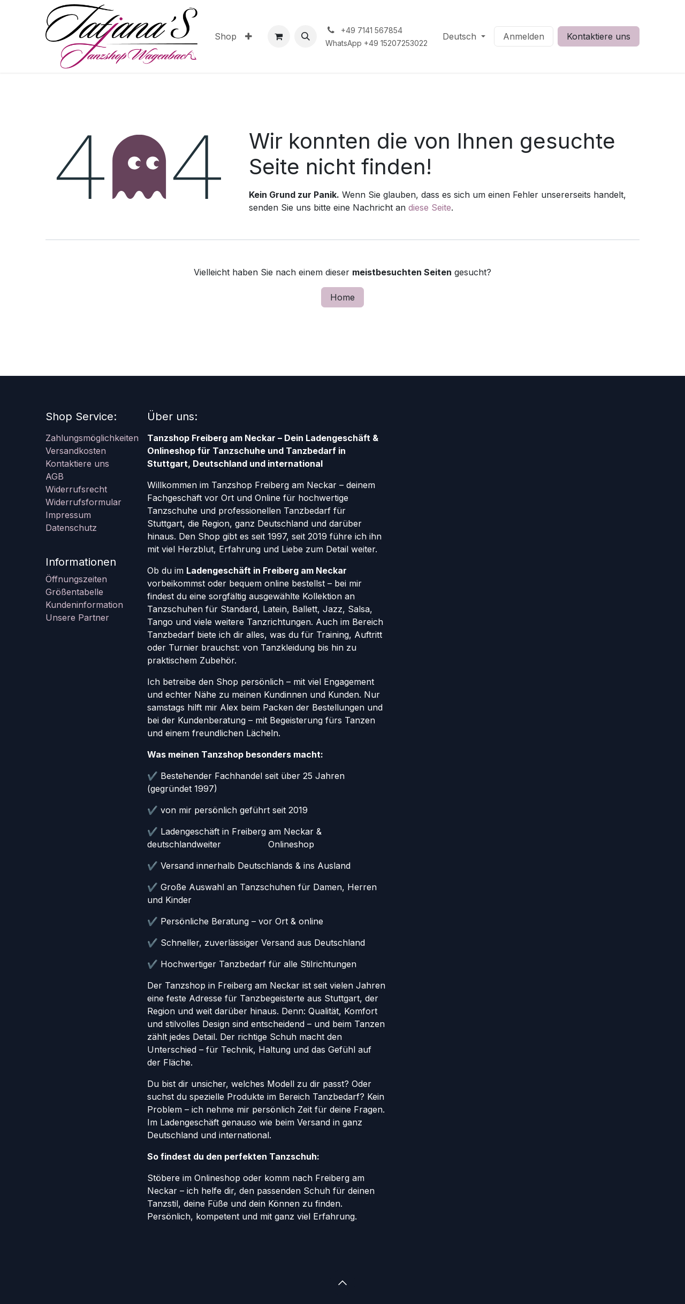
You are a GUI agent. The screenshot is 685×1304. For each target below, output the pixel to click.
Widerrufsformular (83, 502)
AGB (54, 476)
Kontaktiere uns (598, 36)
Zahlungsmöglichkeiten (92, 438)
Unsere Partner (77, 617)
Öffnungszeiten (76, 579)
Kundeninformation (84, 604)
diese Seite (429, 207)
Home (342, 297)
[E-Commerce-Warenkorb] (279, 36)
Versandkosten (75, 450)
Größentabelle (74, 592)
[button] (305, 36)
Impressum (68, 515)
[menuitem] (225, 36)
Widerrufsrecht (76, 489)
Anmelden (523, 36)
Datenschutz (71, 527)
